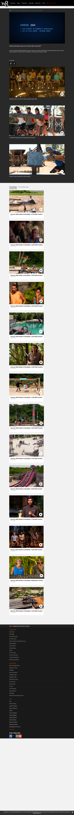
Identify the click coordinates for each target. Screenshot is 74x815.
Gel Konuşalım (12, 645)
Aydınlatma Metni (13, 724)
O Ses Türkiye (12, 681)
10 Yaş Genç (11, 631)
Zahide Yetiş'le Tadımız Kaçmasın (16, 695)
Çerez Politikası (12, 719)
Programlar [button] (24, 3)
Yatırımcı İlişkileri (13, 706)
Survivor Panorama (13, 655)
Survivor (11, 686)
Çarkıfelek (11, 670)
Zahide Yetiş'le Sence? (14, 659)
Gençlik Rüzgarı (12, 648)
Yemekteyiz (11, 693)
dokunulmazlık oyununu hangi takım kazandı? (31, 10)
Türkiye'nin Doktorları (14, 657)
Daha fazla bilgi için (37, 813)
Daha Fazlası (11, 729)
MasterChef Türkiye (13, 679)
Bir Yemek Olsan (12, 638)
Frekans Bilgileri (13, 715)
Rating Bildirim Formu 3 (14, 726)
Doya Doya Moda (13, 672)
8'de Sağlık (11, 634)
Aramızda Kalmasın (13, 636)
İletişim (11, 710)
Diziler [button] (18, 3)
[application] (36, 27)
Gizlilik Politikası (13, 717)
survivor (17, 10)
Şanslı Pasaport (12, 688)
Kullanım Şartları (13, 722)
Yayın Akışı (31, 3)
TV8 (10, 701)
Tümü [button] (43, 3)
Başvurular (38, 3)
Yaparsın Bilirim (12, 690)
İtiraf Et (10, 650)
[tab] (13, 187)
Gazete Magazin (12, 643)
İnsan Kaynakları (13, 713)
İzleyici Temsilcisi (13, 708)
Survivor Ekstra (12, 652)
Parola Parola (12, 684)
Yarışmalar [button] (12, 3)
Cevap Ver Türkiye (13, 667)
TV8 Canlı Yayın (51, 3)
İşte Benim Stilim (13, 674)
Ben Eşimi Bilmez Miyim (14, 665)
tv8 (12, 10)
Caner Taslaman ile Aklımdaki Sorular (17, 641)
